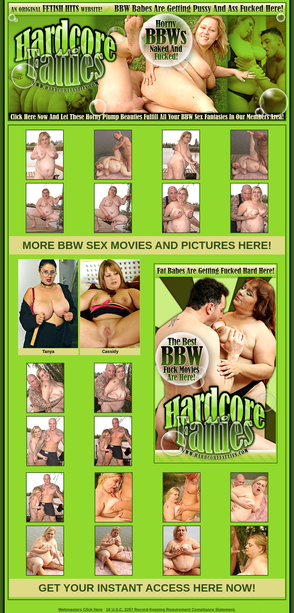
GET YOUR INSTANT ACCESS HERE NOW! (146, 588)
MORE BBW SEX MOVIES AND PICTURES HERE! (147, 245)
